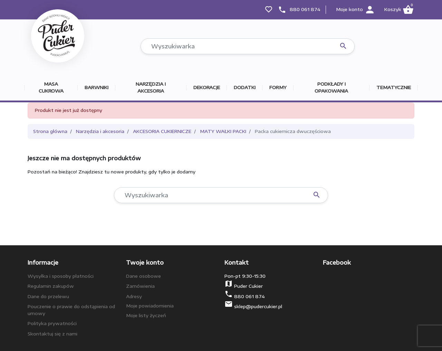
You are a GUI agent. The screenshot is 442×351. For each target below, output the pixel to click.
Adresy (134, 296)
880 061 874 (305, 9)
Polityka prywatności (52, 323)
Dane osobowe (143, 276)
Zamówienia (140, 286)
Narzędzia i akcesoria (100, 131)
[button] (398, 9)
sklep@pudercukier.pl (258, 306)
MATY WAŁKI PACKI (223, 131)
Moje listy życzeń (146, 315)
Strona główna (50, 131)
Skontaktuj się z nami (52, 333)
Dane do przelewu (48, 296)
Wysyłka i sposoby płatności (61, 276)
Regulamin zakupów (51, 286)
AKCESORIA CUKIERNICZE (162, 131)
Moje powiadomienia (150, 306)
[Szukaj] (248, 46)
